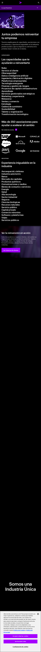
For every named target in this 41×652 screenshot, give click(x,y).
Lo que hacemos (7, 8)
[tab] (20, 68)
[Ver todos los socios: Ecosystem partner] (20, 129)
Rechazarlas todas (20, 641)
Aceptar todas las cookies (20, 636)
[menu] (2, 2)
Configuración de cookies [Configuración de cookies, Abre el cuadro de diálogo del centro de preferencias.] (20, 646)
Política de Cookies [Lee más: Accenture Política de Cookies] (19, 630)
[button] (11, 250)
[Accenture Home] (20, 2)
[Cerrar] (38, 614)
